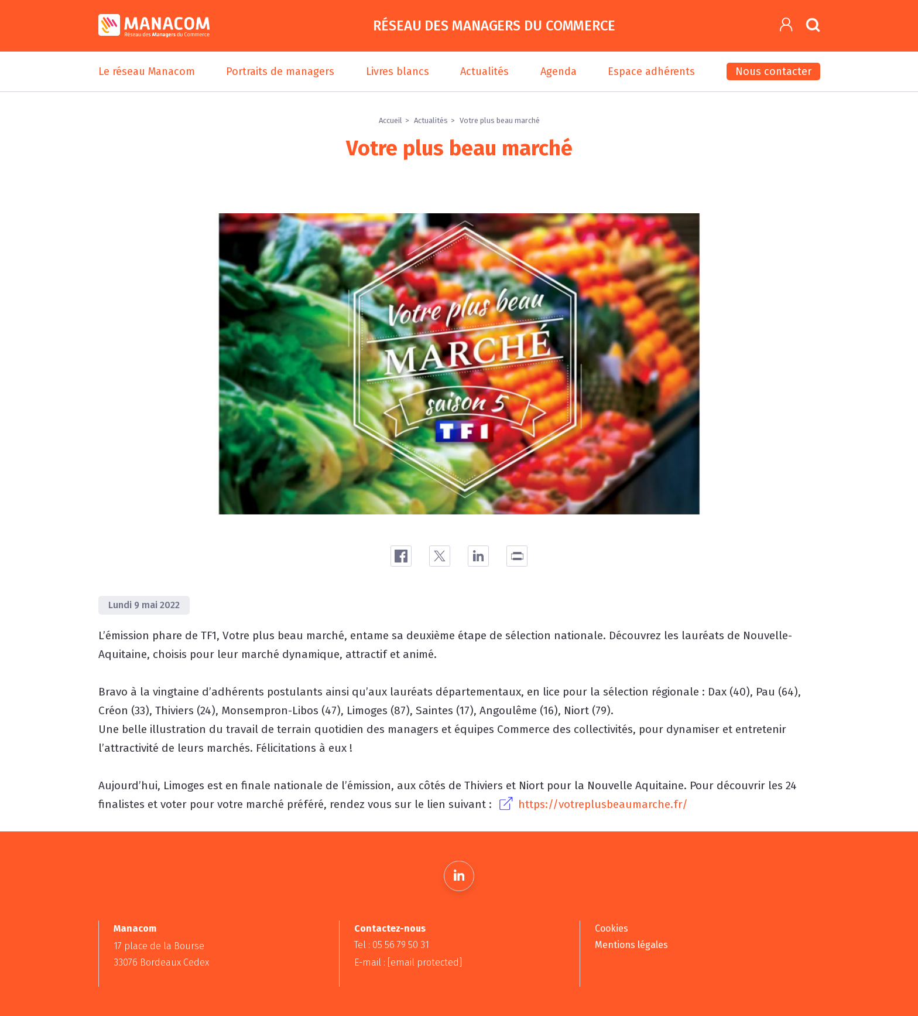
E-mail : (408, 962)
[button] (786, 25)
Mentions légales (631, 944)
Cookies (611, 928)
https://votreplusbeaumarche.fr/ (603, 804)
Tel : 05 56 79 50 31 (391, 944)
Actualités (484, 71)
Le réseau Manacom (146, 71)
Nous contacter (773, 71)
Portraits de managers (280, 71)
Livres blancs (397, 71)
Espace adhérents (651, 71)
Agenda (558, 71)
